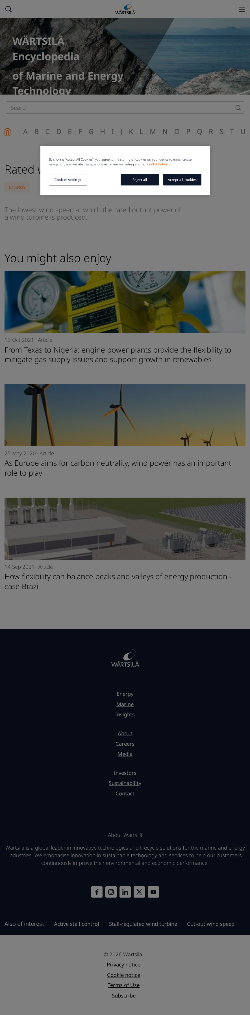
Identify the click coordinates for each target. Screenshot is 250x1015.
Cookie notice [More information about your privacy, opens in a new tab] (157, 164)
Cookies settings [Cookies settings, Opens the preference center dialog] (68, 180)
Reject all (139, 180)
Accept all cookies (182, 180)
